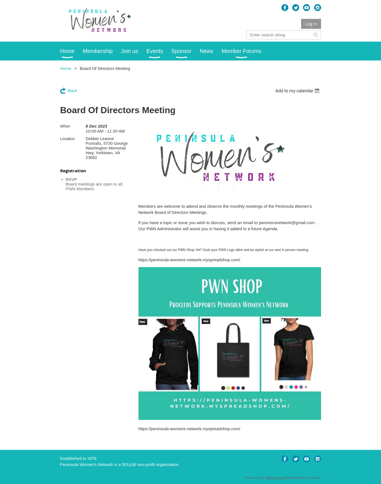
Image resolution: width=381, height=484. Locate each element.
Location (67, 138)
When (65, 126)
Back (72, 90)
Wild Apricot (274, 478)
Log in (311, 23)
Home (65, 68)
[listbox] (298, 90)
